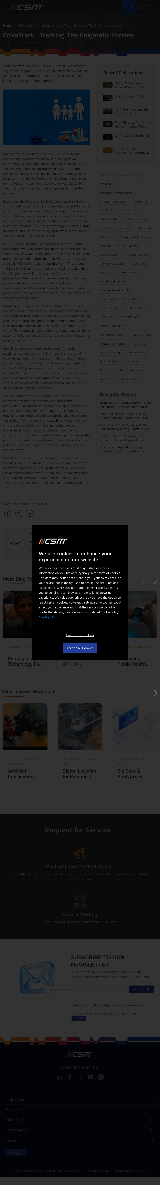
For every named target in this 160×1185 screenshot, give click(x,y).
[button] (154, 580)
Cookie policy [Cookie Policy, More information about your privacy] (47, 617)
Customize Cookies (80, 635)
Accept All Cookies (80, 648)
